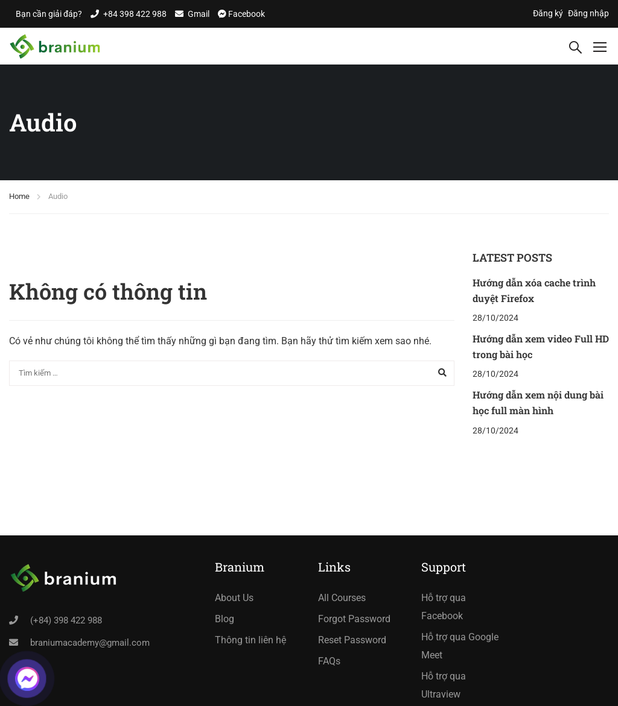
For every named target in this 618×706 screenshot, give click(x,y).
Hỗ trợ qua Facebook (443, 607)
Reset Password (352, 640)
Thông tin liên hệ (250, 640)
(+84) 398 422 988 (66, 620)
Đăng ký (548, 13)
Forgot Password (354, 619)
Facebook (245, 14)
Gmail (198, 14)
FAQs (329, 661)
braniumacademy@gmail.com (90, 642)
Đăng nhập (588, 13)
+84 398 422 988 (135, 14)
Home (19, 196)
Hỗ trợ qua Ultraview (443, 685)
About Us (234, 598)
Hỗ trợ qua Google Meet (460, 646)
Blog (224, 619)
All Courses (342, 598)
